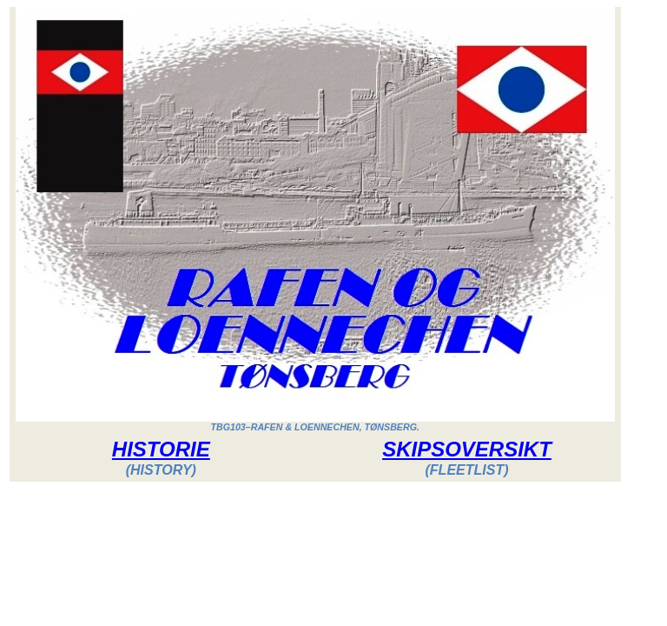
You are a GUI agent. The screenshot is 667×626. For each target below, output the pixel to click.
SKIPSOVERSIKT (466, 449)
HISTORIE (161, 449)
